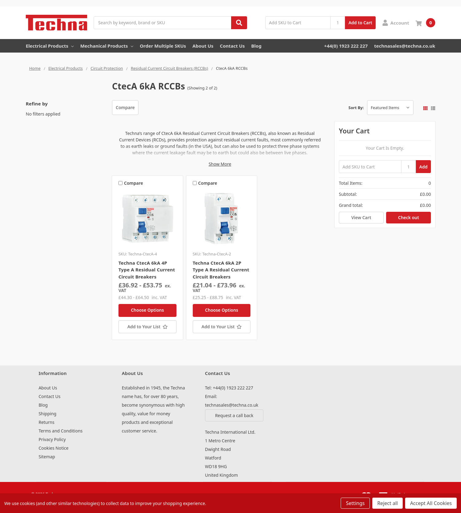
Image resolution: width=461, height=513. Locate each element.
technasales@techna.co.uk (404, 46)
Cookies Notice (54, 448)
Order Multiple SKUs (163, 46)
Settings (355, 503)
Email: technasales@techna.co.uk (231, 400)
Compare (125, 107)
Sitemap (47, 457)
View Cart (361, 217)
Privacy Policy (52, 439)
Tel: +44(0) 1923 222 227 (229, 388)
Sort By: (356, 107)
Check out (408, 217)
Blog (256, 46)
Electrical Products (50, 46)
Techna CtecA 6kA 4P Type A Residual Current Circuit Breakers (146, 270)
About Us (202, 46)
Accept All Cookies (431, 503)
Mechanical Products (106, 46)
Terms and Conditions (61, 431)
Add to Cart (360, 23)
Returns (46, 422)
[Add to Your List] (147, 326)
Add (423, 167)
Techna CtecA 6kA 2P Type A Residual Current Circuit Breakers (221, 270)
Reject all (387, 503)
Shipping (47, 413)
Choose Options (147, 310)
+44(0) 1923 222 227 (346, 46)
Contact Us (232, 46)
